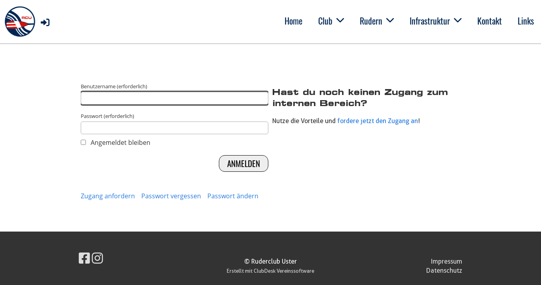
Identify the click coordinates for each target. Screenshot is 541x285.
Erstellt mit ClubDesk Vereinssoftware (270, 271)
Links (526, 20)
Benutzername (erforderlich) (175, 93)
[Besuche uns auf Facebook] (84, 257)
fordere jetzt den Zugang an (377, 121)
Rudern (377, 20)
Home (293, 20)
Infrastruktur (435, 20)
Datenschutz (444, 270)
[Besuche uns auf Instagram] (97, 257)
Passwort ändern (232, 196)
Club (331, 20)
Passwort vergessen (171, 196)
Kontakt (489, 20)
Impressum (446, 261)
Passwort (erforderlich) (175, 123)
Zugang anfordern (108, 196)
